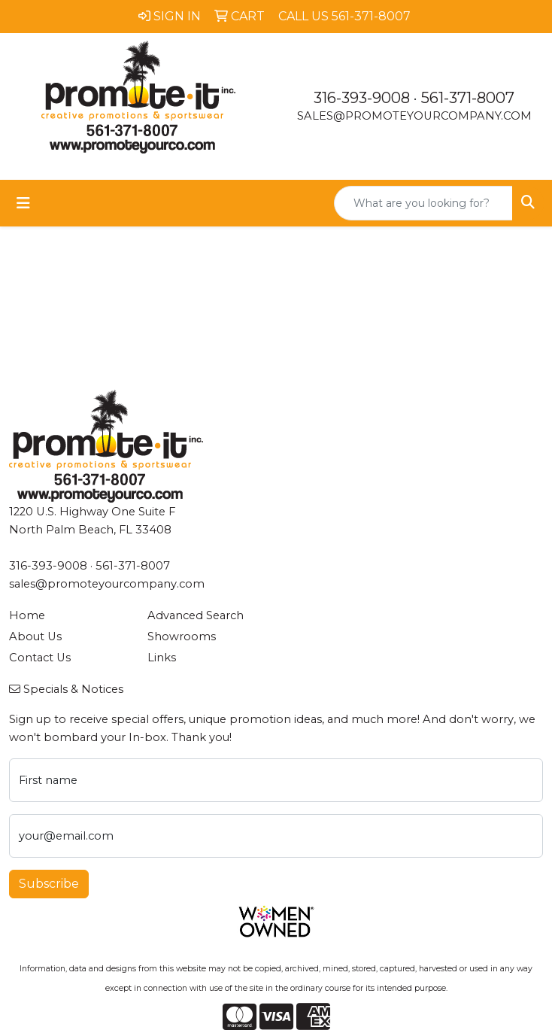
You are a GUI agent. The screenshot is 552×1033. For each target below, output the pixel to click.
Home (27, 615)
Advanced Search (195, 615)
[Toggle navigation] (23, 203)
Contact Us (40, 657)
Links (161, 657)
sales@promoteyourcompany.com (414, 116)
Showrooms (181, 636)
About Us (35, 636)
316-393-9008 (362, 98)
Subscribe (49, 884)
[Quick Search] (423, 203)
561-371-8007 (467, 98)
